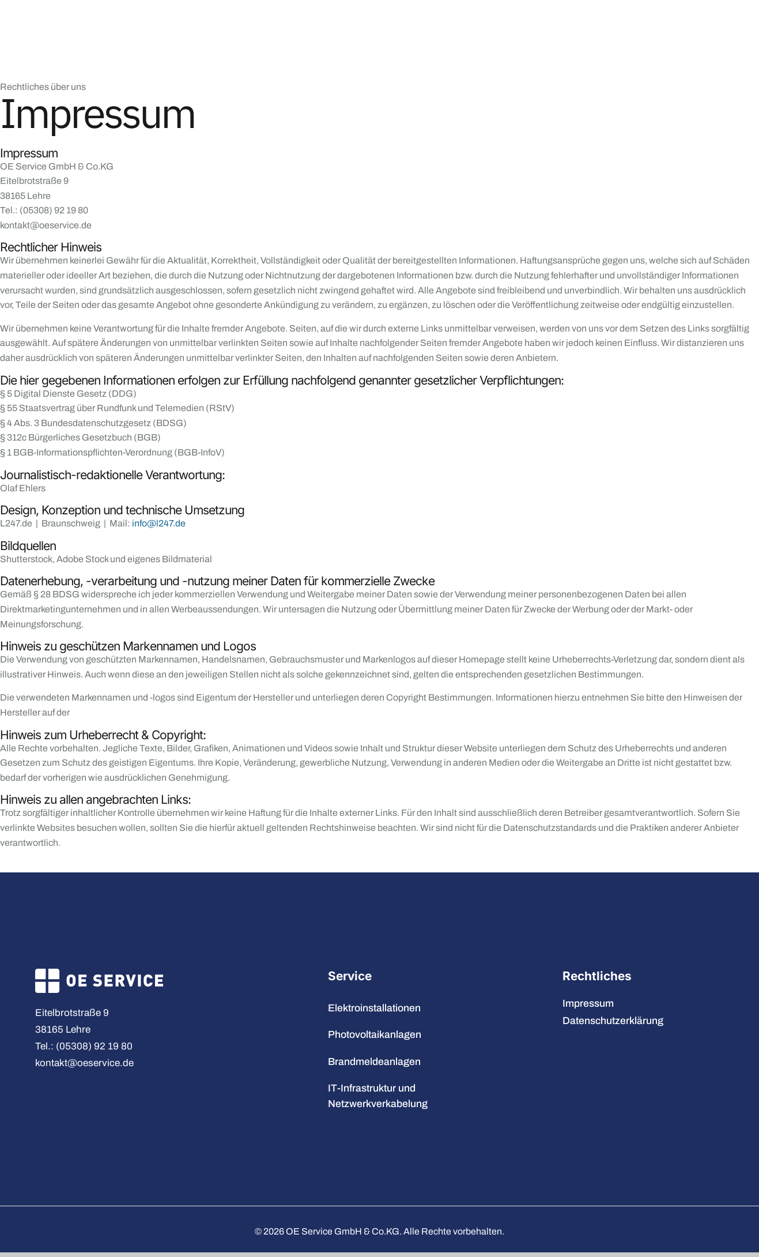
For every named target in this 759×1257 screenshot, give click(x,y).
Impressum (588, 1003)
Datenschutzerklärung (612, 1020)
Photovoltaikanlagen (374, 1034)
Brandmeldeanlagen (374, 1061)
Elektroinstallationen (374, 1008)
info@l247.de (159, 523)
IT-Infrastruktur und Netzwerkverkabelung (379, 1096)
